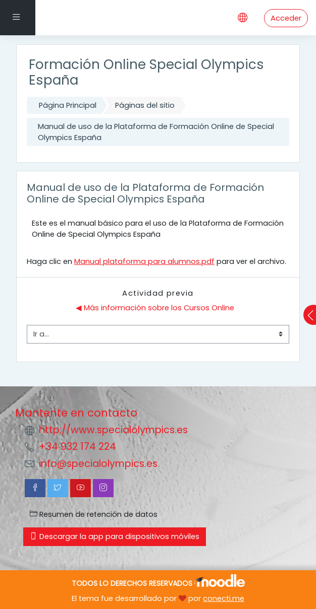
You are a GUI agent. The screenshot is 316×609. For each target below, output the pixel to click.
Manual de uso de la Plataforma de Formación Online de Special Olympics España (156, 132)
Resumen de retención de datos (93, 514)
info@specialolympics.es (98, 463)
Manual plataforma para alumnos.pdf (144, 261)
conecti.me (223, 598)
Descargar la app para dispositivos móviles (114, 536)
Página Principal (67, 105)
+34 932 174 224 (77, 446)
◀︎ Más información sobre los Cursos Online (155, 308)
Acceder (286, 18)
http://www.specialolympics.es (113, 430)
